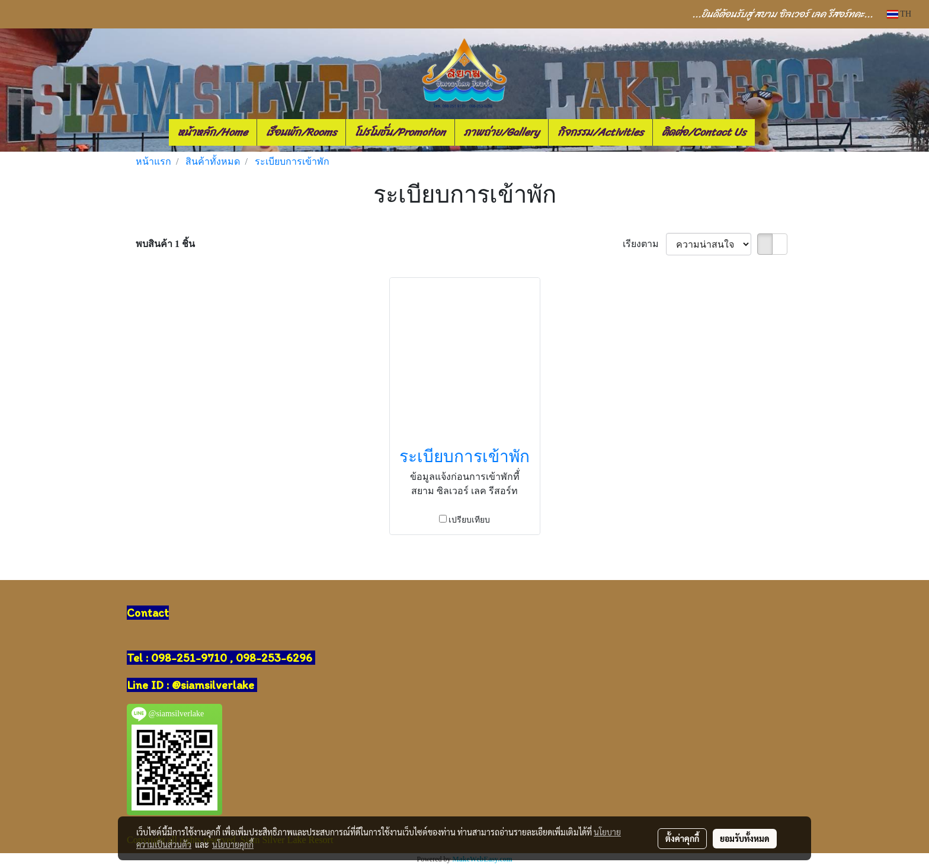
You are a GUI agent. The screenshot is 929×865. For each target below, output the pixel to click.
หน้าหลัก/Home (213, 132)
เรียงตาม (644, 244)
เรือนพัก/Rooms (301, 132)
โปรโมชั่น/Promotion (400, 132)
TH (899, 13)
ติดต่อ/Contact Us (704, 132)
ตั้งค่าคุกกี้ (682, 838)
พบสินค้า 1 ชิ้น (165, 244)
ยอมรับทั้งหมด (745, 838)
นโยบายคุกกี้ (233, 844)
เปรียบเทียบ (469, 519)
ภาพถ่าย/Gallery (501, 132)
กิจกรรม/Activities (600, 132)
